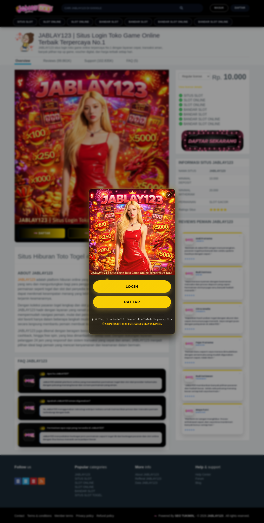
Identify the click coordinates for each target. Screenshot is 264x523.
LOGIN (132, 286)
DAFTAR (132, 302)
